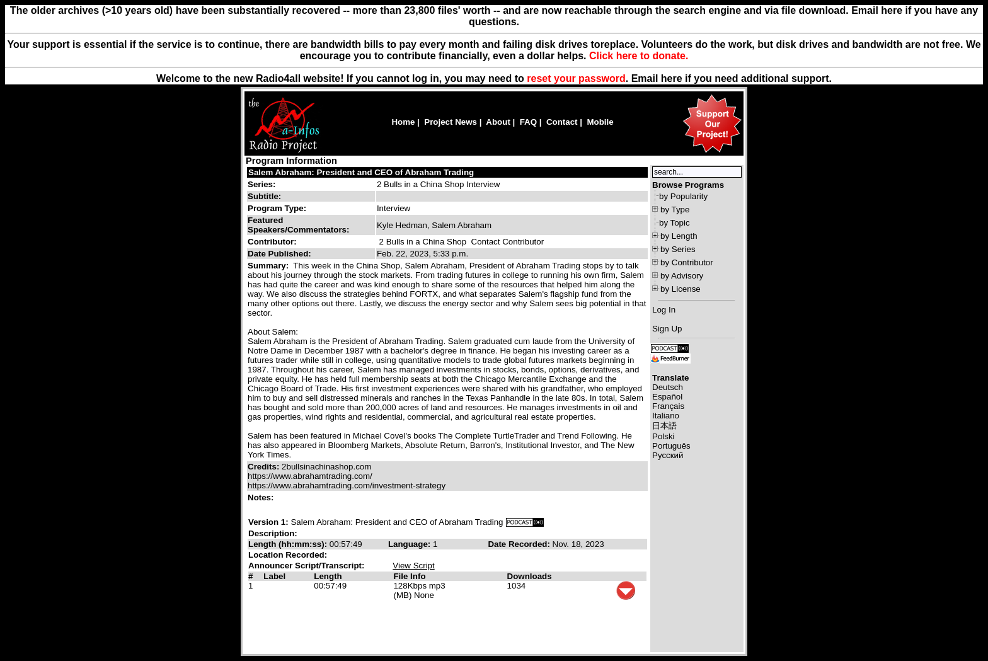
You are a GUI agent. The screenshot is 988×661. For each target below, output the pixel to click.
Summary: (269, 265)
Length (328, 576)
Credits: (265, 466)
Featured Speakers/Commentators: (298, 225)
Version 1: (268, 522)
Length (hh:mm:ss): (289, 544)
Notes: (262, 497)
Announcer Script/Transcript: (306, 565)
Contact (562, 122)
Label (274, 576)
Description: (272, 533)
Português (671, 446)
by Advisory (681, 275)
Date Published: (279, 253)
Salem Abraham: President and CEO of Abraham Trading (361, 172)
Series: (261, 184)
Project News (450, 122)
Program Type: (277, 208)
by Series (678, 249)
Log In (663, 309)
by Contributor (686, 262)
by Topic (674, 222)
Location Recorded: (287, 555)
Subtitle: (264, 196)
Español (667, 396)
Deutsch (667, 387)
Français (668, 406)
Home (403, 122)
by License (680, 289)
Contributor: (272, 241)
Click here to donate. (638, 55)
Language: (410, 544)
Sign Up (667, 328)
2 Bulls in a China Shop (423, 241)
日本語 (664, 425)
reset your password (576, 78)
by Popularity (683, 196)
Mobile (600, 122)
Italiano (665, 415)
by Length (679, 236)
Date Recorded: (520, 544)
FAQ (528, 122)
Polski (663, 436)
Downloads (529, 576)
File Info (409, 576)
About (498, 122)
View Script (413, 565)
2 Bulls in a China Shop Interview (438, 184)
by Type (674, 209)
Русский (667, 455)
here (671, 78)
